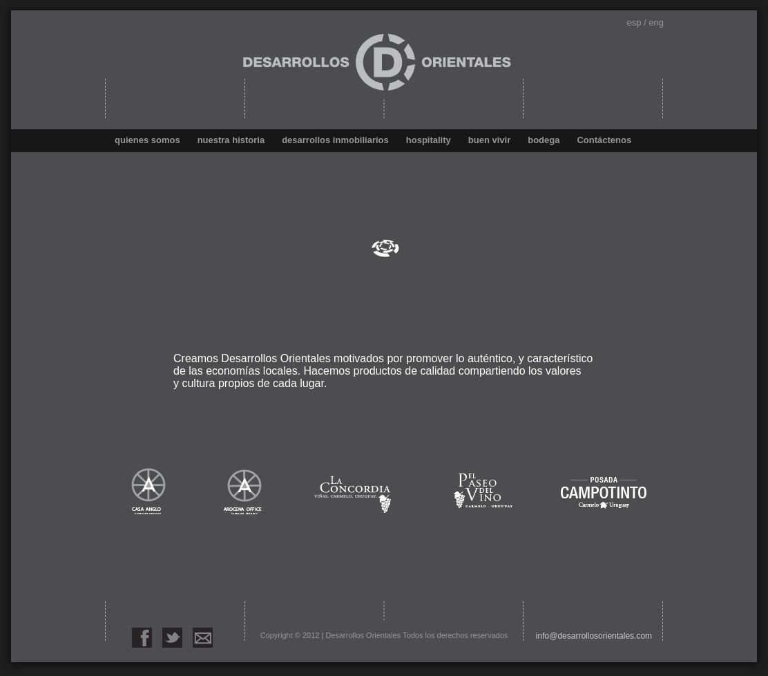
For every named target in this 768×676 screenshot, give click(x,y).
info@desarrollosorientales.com (594, 636)
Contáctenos (604, 140)
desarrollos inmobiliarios (335, 140)
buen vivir (489, 140)
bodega (543, 140)
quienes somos (147, 140)
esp (633, 22)
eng (656, 22)
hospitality (428, 140)
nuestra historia (231, 140)
